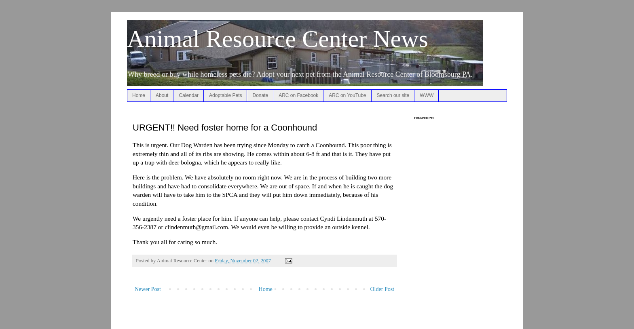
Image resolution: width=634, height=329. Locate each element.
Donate (260, 95)
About (162, 95)
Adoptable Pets (225, 95)
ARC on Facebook (298, 95)
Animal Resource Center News (277, 38)
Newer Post (148, 289)
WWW (426, 95)
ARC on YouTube (347, 95)
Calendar (189, 95)
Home (138, 95)
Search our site (393, 95)
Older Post (382, 289)
